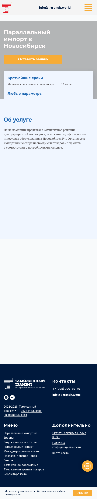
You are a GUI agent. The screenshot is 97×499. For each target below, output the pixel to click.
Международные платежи (21, 451)
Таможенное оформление (21, 464)
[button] (33, 59)
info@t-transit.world (66, 394)
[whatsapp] (6, 397)
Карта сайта (60, 453)
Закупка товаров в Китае (20, 442)
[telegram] (12, 397)
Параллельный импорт (19, 446)
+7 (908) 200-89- (64, 388)
